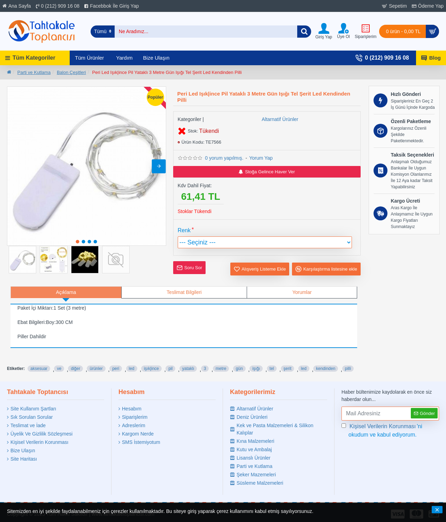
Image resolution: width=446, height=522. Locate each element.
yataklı (188, 359)
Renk (184, 230)
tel (272, 359)
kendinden (325, 359)
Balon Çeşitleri (71, 72)
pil (170, 359)
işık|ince (151, 359)
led (131, 359)
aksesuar (38, 359)
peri (115, 359)
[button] (159, 166)
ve (59, 359)
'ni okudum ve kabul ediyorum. (381, 427)
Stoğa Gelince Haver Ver (267, 171)
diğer (75, 359)
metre (221, 359)
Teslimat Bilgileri (184, 292)
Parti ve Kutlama (34, 72)
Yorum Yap (260, 158)
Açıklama (66, 292)
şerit (288, 359)
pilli (348, 359)
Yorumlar (302, 292)
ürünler (96, 359)
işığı (256, 359)
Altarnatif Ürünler (280, 119)
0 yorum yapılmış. (224, 158)
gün (239, 359)
